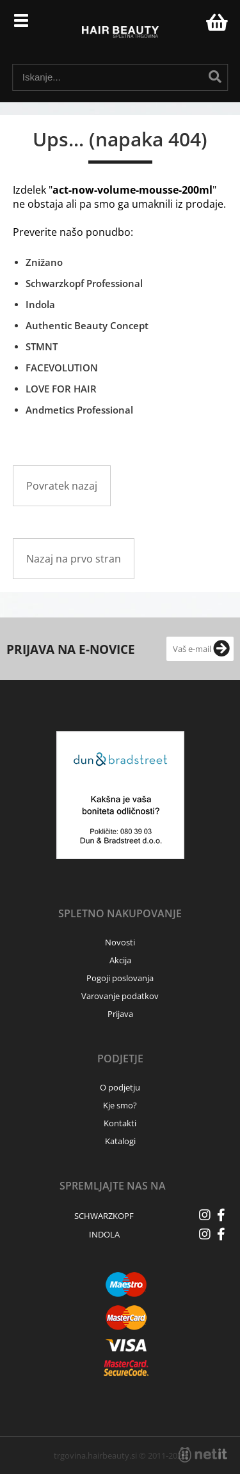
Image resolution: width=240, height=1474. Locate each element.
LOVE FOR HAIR (61, 388)
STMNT (42, 346)
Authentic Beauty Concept (87, 325)
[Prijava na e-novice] (221, 649)
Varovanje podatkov (120, 996)
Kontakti (120, 1123)
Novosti (120, 942)
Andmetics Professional (79, 409)
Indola (40, 304)
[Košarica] (215, 22)
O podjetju (120, 1087)
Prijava (189, 25)
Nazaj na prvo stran (73, 559)
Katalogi (120, 1141)
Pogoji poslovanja (120, 978)
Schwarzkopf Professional (84, 283)
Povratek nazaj (61, 486)
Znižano (44, 262)
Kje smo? (120, 1105)
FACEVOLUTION (62, 367)
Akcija (120, 960)
